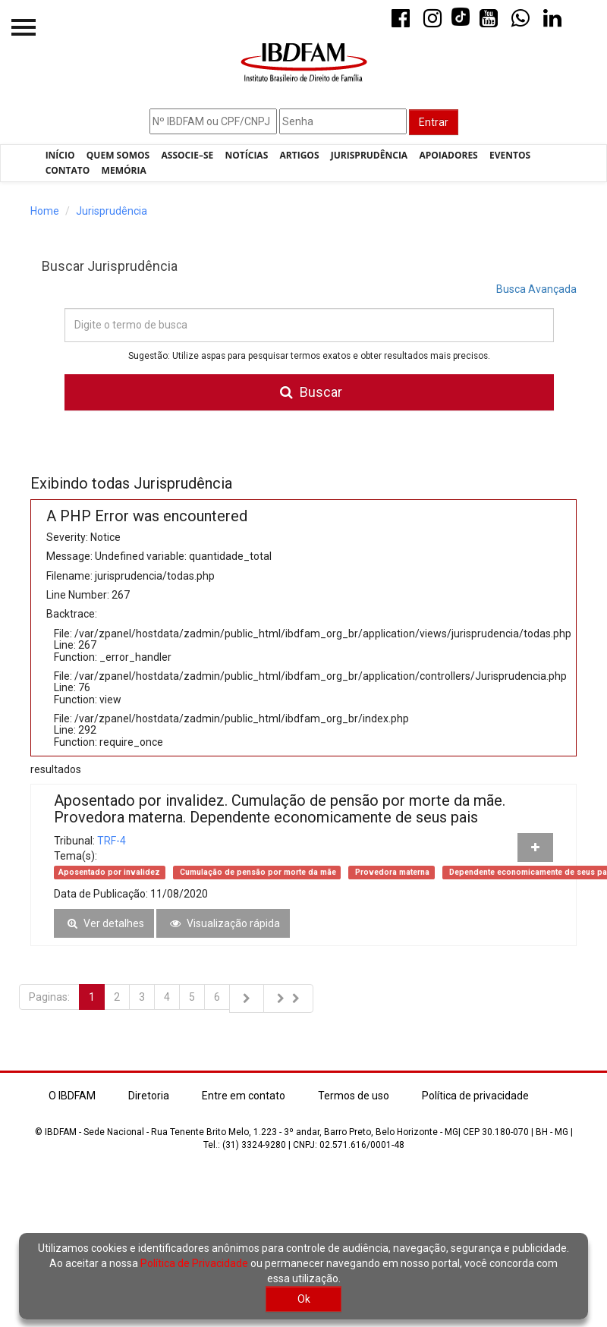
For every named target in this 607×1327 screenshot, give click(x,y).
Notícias (247, 155)
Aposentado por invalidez (109, 872)
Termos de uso (353, 1096)
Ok (303, 1299)
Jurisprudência (369, 155)
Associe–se (188, 155)
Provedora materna (391, 872)
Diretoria (148, 1096)
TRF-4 (111, 841)
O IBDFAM (72, 1096)
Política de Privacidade (194, 1263)
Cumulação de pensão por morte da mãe (257, 872)
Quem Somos (117, 155)
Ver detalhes (104, 923)
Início (60, 155)
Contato (68, 170)
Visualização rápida (223, 923)
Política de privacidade (475, 1096)
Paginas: (49, 997)
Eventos (509, 155)
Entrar (433, 122)
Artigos (299, 155)
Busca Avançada (536, 289)
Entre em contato (243, 1096)
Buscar (309, 392)
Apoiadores (448, 155)
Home (44, 211)
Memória (124, 170)
